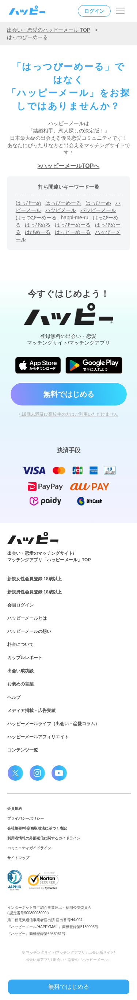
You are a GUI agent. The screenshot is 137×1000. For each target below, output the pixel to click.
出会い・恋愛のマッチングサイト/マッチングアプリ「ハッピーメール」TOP (49, 556)
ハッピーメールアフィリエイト (38, 736)
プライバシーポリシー (25, 818)
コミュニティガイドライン (29, 848)
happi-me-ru (74, 217)
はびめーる (37, 232)
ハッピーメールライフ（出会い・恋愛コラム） (53, 723)
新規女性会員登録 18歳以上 (34, 578)
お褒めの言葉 (20, 683)
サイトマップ (18, 858)
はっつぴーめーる (36, 217)
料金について (20, 644)
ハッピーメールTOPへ (70, 166)
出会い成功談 (20, 670)
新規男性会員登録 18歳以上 (34, 592)
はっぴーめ (28, 203)
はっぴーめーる (63, 203)
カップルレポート (24, 657)
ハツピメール (60, 210)
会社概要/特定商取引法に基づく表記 (37, 828)
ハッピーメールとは (27, 618)
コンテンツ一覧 (22, 750)
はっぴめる (37, 225)
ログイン (94, 11)
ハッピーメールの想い (29, 631)
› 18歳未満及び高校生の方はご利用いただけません (68, 414)
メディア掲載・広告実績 (31, 710)
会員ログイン (20, 605)
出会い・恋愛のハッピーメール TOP (48, 30)
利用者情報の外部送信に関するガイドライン (43, 838)
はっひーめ (98, 203)
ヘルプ (13, 697)
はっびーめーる (73, 225)
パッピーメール (98, 210)
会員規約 (14, 809)
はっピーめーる (73, 232)
